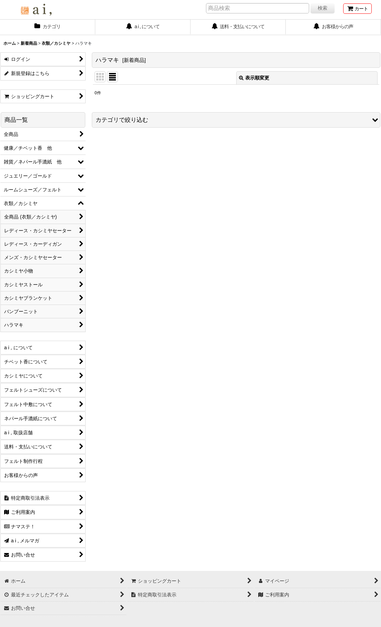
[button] (236, 120)
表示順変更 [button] (254, 78)
